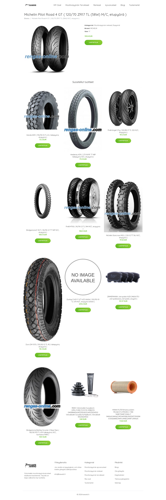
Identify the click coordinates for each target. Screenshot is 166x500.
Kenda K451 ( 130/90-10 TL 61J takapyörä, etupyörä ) (43, 138)
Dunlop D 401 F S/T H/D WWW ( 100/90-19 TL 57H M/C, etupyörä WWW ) (83, 302)
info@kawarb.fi (60, 476)
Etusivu (26, 20)
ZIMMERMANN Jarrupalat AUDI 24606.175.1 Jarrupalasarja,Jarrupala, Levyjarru (123, 299)
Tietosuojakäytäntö (122, 481)
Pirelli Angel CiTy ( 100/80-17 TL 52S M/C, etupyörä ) (123, 133)
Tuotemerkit (134, 6)
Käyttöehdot (119, 477)
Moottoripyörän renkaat (103, 27)
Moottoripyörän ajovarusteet (95, 469)
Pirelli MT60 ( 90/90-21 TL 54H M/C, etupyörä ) (83, 229)
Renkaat (97, 6)
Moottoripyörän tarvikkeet (77, 6)
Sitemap (118, 485)
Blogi (123, 6)
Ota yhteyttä (119, 473)
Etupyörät (116, 27)
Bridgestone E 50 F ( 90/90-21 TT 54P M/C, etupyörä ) (42, 233)
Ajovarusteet (110, 6)
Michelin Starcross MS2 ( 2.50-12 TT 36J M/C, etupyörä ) (123, 238)
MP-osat (57, 6)
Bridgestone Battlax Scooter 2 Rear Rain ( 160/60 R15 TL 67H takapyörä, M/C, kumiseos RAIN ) (42, 434)
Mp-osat (88, 481)
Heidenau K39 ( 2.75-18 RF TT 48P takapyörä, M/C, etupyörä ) (83, 157)
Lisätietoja (93, 44)
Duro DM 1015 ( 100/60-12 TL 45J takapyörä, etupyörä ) (43, 347)
